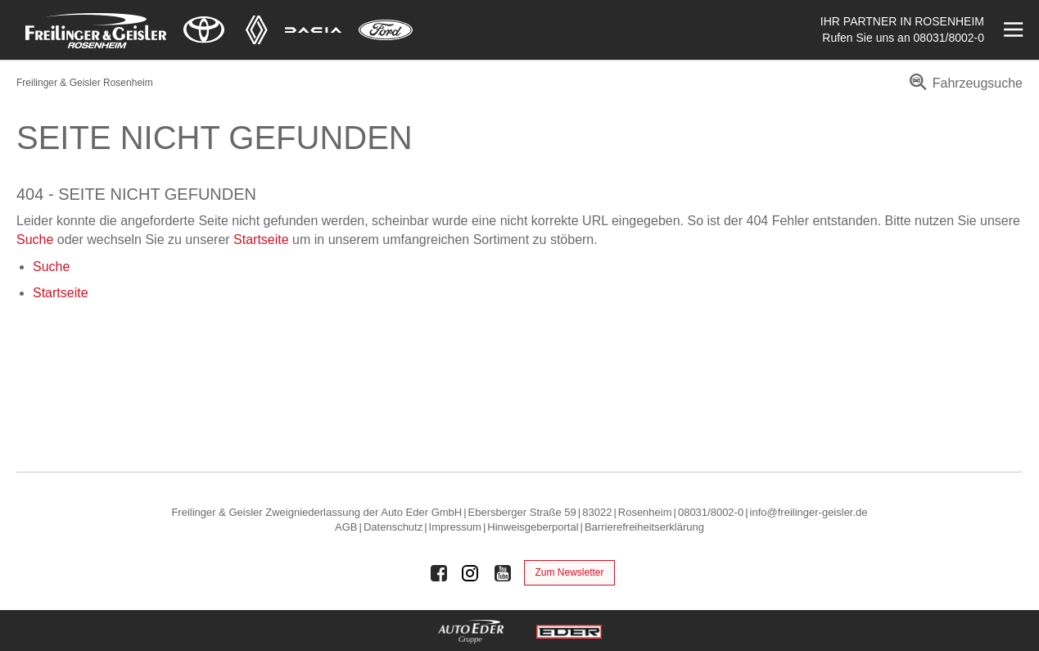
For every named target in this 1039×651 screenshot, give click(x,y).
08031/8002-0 (949, 37)
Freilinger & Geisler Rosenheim (84, 82)
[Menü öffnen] (1012, 30)
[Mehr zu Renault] (257, 30)
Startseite (261, 239)
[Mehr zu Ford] (386, 30)
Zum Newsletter (569, 572)
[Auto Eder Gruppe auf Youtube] (503, 573)
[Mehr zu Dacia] (313, 30)
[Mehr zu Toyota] (203, 30)
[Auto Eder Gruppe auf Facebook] (439, 573)
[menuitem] (963, 89)
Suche (34, 239)
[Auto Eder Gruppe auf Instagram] (470, 573)
